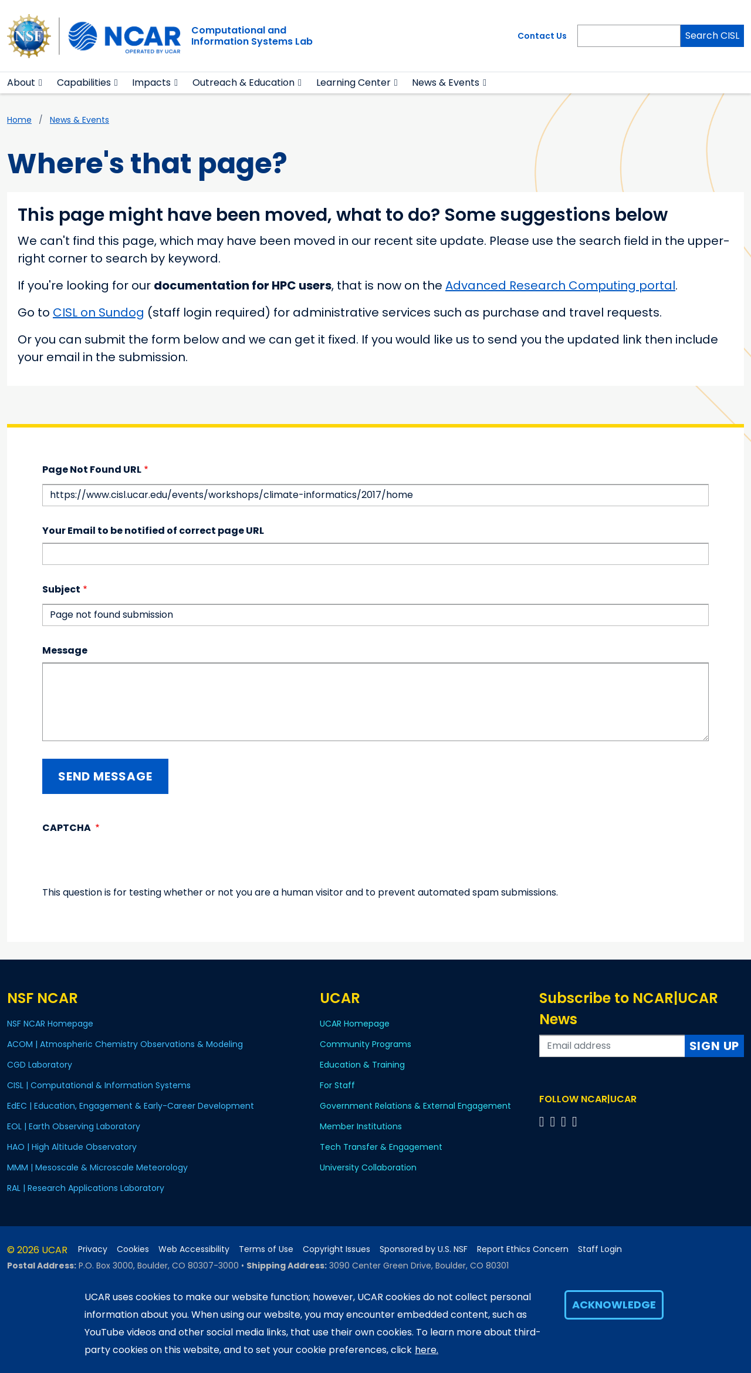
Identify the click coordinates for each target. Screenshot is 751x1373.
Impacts (151, 82)
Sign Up (714, 1046)
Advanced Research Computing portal (560, 285)
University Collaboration (368, 1167)
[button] (41, 83)
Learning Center (353, 82)
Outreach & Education (243, 82)
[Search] (629, 36)
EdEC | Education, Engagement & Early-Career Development (130, 1106)
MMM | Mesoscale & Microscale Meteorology (97, 1167)
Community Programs (365, 1044)
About (21, 82)
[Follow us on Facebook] (543, 1121)
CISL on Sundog (98, 312)
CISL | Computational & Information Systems (99, 1085)
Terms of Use (266, 1249)
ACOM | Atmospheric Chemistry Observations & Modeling (125, 1044)
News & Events (79, 120)
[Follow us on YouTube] (576, 1121)
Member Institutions (361, 1126)
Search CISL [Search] (712, 35)
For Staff (337, 1085)
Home (19, 120)
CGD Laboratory (39, 1065)
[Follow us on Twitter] (554, 1121)
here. (426, 1350)
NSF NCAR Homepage (50, 1023)
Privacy (92, 1249)
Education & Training (362, 1065)
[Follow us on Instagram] (565, 1121)
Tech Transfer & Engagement (381, 1147)
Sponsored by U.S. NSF (424, 1249)
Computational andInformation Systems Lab (252, 35)
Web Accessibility (193, 1249)
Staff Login (600, 1249)
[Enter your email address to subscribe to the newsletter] (612, 1046)
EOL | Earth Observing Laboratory (73, 1126)
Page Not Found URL (91, 469)
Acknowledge (614, 1304)
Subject (61, 589)
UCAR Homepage (355, 1023)
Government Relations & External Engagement (415, 1106)
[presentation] (131, 863)
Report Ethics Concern (523, 1249)
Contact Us (542, 36)
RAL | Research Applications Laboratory (85, 1188)
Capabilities (84, 82)
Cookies (133, 1249)
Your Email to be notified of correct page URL (153, 530)
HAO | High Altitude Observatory (72, 1147)
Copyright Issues (336, 1249)
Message (64, 650)
